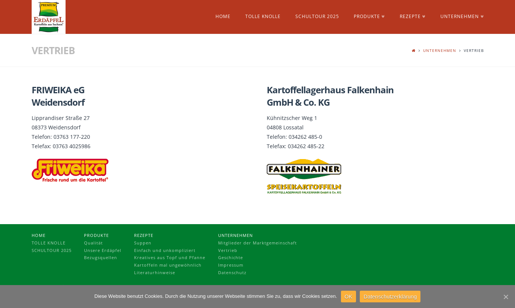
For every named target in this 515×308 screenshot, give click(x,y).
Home (39, 235)
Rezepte (143, 235)
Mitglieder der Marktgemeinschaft (257, 243)
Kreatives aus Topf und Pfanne (169, 257)
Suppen (142, 243)
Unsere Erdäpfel (102, 250)
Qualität (93, 243)
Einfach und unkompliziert (165, 250)
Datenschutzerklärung (390, 297)
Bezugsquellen (100, 257)
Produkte (96, 235)
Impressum (230, 265)
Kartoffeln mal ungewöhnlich (168, 265)
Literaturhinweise (154, 272)
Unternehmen (439, 50)
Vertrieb (227, 250)
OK (349, 297)
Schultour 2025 (52, 250)
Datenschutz (232, 272)
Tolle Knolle (49, 243)
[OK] (505, 296)
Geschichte (230, 257)
